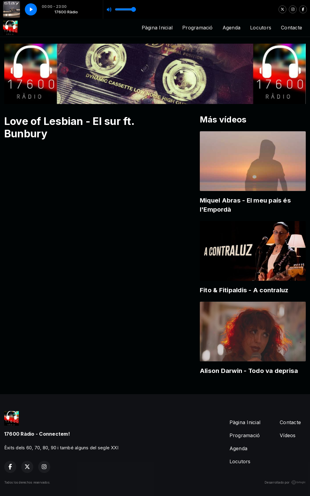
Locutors (260, 28)
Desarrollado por (285, 482)
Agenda (231, 28)
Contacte (291, 28)
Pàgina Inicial (157, 28)
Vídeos (287, 435)
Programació (197, 28)
